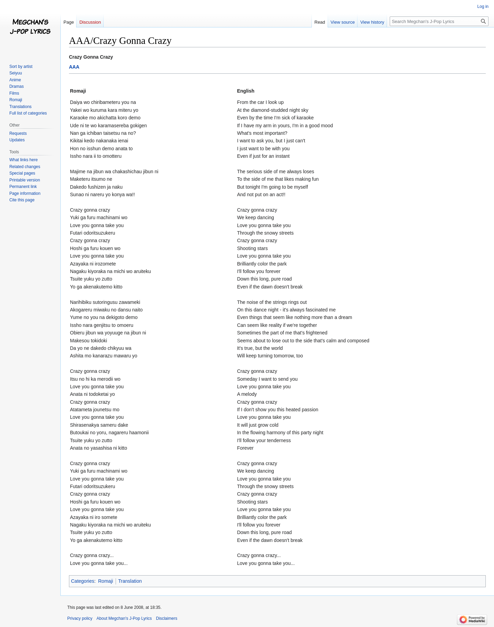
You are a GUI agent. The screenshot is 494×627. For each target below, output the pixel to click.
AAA (74, 67)
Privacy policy (79, 618)
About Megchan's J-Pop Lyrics (124, 618)
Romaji (105, 581)
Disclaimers (166, 618)
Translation (130, 581)
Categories (82, 581)
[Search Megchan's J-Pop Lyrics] (439, 21)
